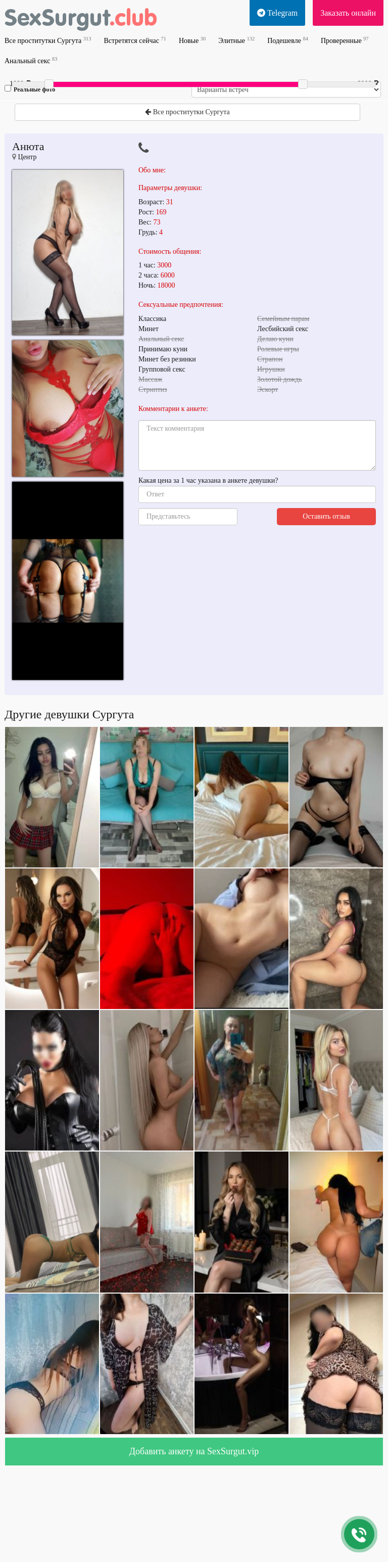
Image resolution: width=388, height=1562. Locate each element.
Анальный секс (31, 60)
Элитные (236, 40)
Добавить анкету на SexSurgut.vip (194, 1451)
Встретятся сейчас (135, 40)
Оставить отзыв (326, 516)
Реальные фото (30, 89)
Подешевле (287, 40)
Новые (192, 40)
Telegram (277, 13)
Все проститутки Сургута (48, 40)
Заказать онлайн (348, 13)
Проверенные (345, 40)
